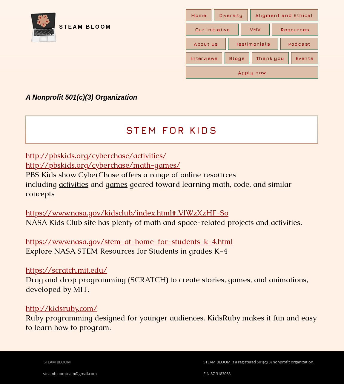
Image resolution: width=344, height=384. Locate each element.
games (116, 184)
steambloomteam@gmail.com (70, 373)
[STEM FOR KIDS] (171, 129)
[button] (295, 30)
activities (73, 184)
